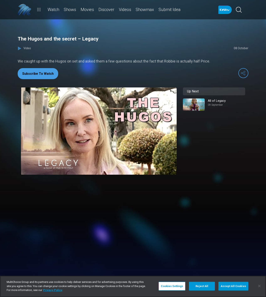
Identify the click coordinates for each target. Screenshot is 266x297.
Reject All (202, 286)
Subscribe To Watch (38, 74)
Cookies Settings (172, 286)
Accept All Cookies (233, 286)
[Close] (259, 286)
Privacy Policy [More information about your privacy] (52, 290)
